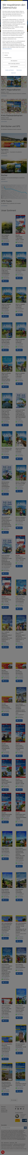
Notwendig (6, 52)
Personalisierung (7, 57)
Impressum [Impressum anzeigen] (13, 72)
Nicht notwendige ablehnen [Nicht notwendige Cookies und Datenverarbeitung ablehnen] (14, 63)
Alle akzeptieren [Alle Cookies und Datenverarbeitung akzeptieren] (14, 60)
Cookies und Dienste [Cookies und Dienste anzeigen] (9, 70)
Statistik (6, 55)
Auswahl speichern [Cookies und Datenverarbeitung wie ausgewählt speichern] (14, 66)
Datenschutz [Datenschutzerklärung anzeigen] (19, 70)
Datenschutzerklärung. (7, 48)
